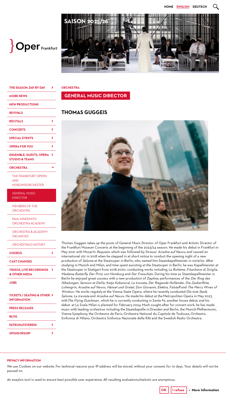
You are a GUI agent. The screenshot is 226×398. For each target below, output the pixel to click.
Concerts (17, 129)
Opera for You (21, 146)
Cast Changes (20, 261)
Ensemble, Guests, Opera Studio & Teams (29, 157)
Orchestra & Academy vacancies (30, 234)
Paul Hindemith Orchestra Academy (28, 221)
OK (163, 390)
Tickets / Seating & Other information (29, 297)
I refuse (178, 390)
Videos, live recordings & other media (28, 272)
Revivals (16, 113)
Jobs (13, 282)
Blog (13, 316)
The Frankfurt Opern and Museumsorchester (29, 181)
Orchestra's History (28, 244)
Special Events (21, 138)
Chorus (15, 253)
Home (168, 6)
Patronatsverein (23, 325)
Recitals (16, 121)
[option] (140, 43)
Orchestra (18, 167)
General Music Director (24, 195)
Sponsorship (19, 333)
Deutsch (200, 6)
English (183, 6)
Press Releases (21, 308)
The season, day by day (27, 87)
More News (18, 96)
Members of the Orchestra (25, 208)
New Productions (24, 104)
